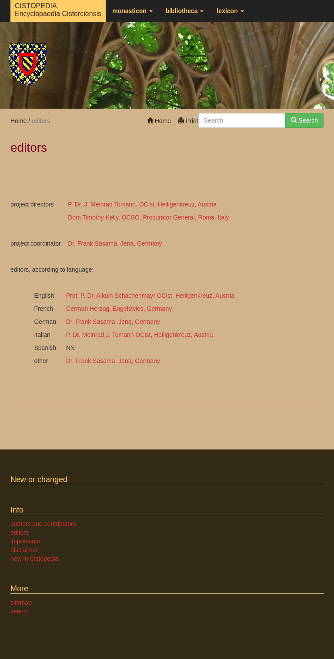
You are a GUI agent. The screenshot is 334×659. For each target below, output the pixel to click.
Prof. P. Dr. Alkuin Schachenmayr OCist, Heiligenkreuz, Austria (150, 295)
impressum (25, 541)
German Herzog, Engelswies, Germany (119, 308)
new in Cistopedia (34, 558)
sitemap (21, 602)
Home (159, 120)
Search (304, 120)
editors (19, 532)
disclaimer (24, 549)
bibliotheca (185, 10)
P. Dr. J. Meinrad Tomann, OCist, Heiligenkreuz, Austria (142, 204)
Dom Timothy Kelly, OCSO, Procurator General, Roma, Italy (148, 217)
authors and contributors (43, 523)
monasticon (132, 10)
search (19, 611)
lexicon (230, 10)
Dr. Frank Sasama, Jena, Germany (115, 243)
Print (188, 120)
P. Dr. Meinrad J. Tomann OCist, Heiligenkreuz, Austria (139, 334)
